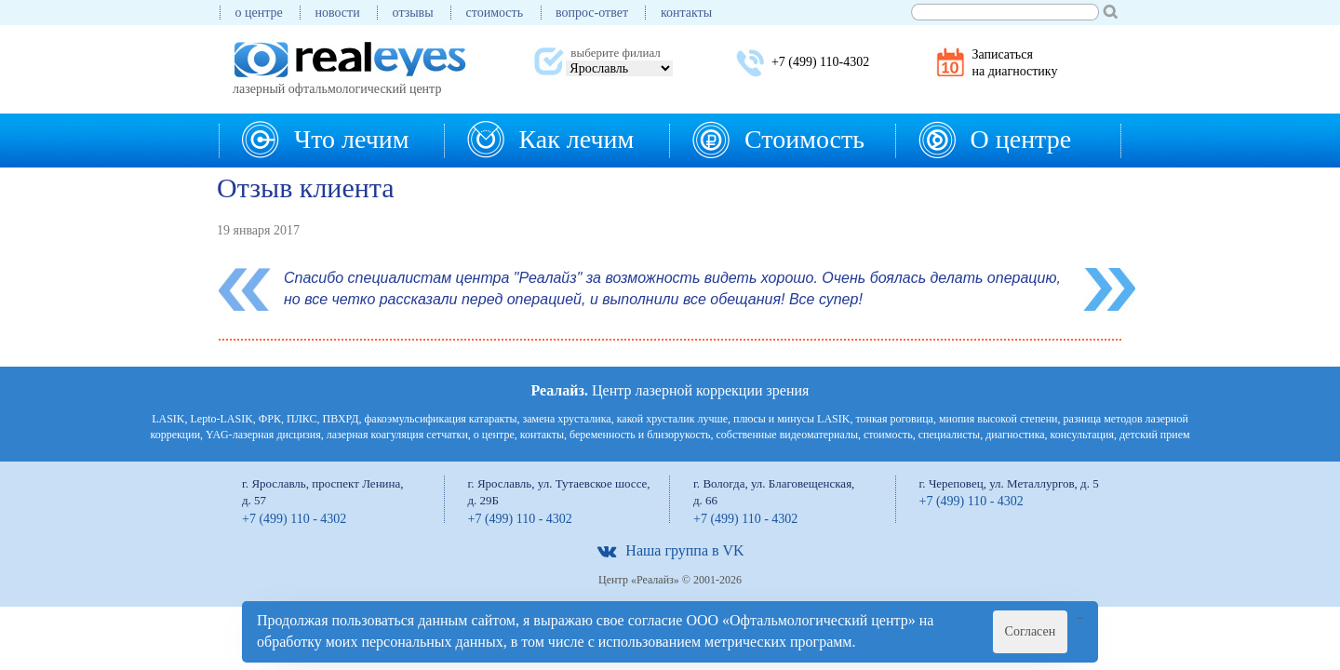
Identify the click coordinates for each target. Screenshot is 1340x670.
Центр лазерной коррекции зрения (670, 390)
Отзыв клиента (306, 187)
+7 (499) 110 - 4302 (294, 519)
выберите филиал (615, 53)
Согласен (1030, 631)
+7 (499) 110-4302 (820, 62)
